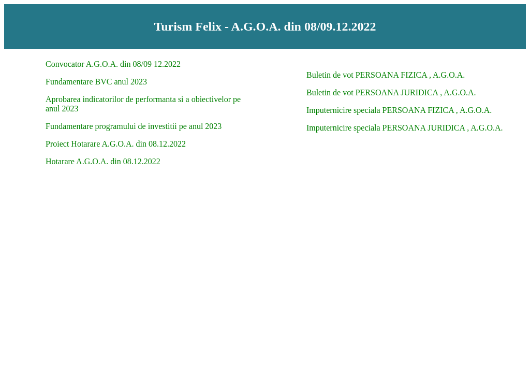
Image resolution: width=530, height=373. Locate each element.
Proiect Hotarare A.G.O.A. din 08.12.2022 (116, 143)
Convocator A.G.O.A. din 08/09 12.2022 (113, 64)
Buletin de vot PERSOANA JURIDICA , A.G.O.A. (391, 92)
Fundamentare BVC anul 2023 (96, 81)
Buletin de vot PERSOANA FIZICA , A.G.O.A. (385, 74)
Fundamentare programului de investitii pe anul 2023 (134, 126)
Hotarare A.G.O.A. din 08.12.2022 (103, 161)
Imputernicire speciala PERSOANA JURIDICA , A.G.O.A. (404, 127)
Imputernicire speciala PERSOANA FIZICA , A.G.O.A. (399, 110)
